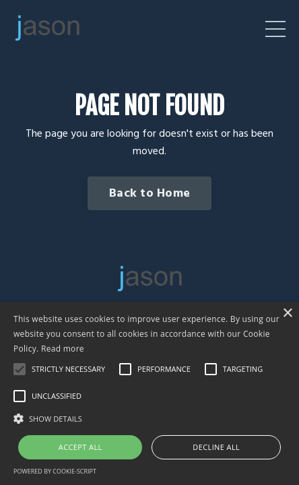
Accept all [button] (80, 447)
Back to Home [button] (149, 193)
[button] (149, 418)
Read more (62, 348)
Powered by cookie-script (54, 471)
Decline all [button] (216, 447)
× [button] (287, 314)
